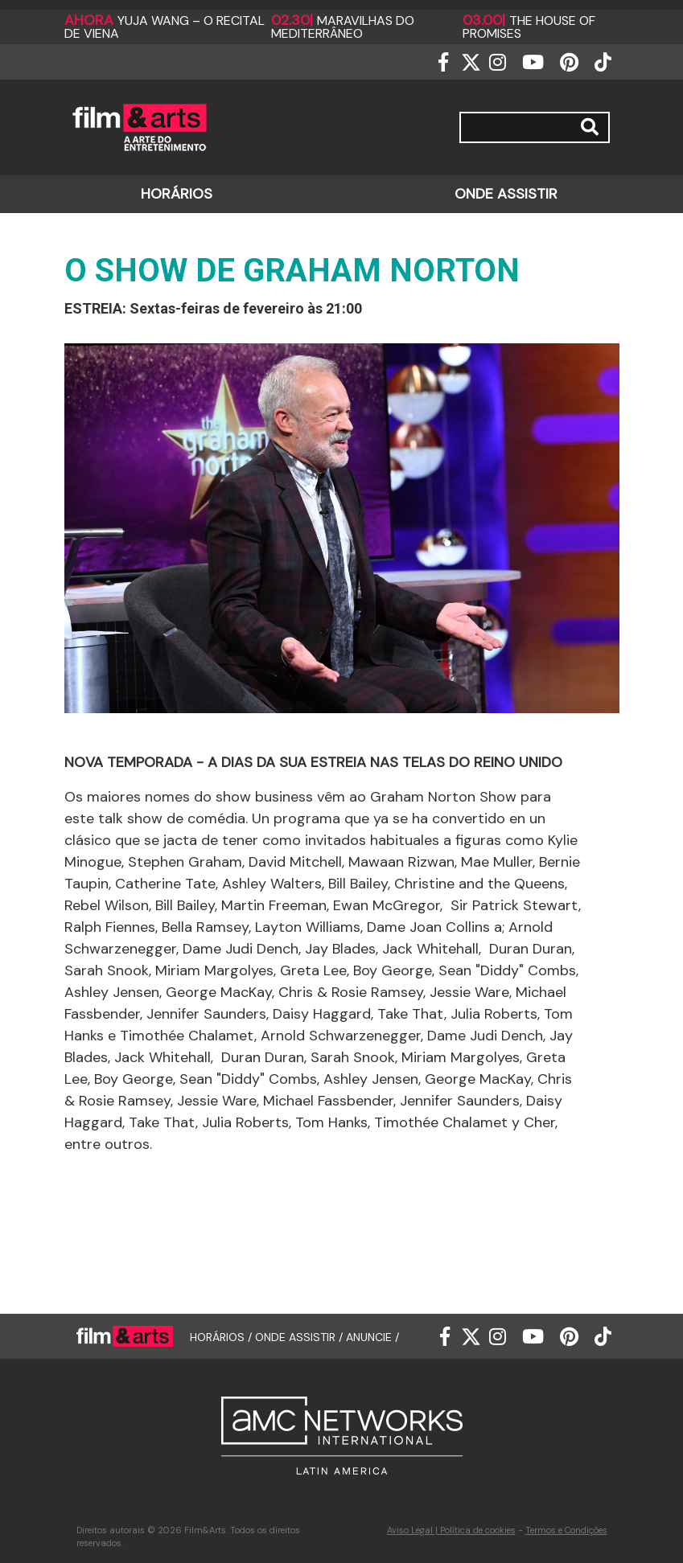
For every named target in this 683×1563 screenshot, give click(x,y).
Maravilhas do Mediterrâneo (342, 27)
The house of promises (529, 27)
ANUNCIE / (372, 1336)
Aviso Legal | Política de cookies (451, 1530)
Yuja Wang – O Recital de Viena (164, 27)
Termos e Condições (566, 1530)
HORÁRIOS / (222, 1336)
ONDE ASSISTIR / (300, 1336)
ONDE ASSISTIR (506, 193)
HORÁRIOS (176, 193)
